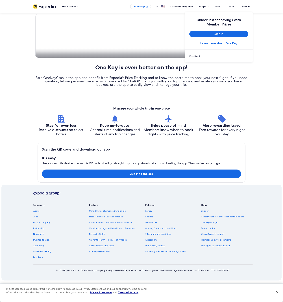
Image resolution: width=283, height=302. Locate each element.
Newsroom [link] (38, 253)
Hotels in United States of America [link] (106, 236)
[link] (219, 56)
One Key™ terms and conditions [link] (160, 247)
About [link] (36, 230)
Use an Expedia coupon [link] (212, 253)
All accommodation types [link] (101, 265)
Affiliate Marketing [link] (42, 270)
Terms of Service (128, 292)
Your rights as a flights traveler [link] (215, 265)
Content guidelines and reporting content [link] (165, 270)
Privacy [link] (148, 230)
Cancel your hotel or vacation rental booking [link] (222, 236)
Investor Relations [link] (41, 259)
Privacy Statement (101, 292)
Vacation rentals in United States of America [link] (110, 241)
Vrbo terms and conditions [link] (158, 253)
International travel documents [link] (216, 259)
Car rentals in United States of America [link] (108, 259)
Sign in (245, 6)
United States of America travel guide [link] (107, 230)
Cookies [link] (149, 236)
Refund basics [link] (208, 247)
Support (210, 6)
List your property (188, 6)
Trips (224, 6)
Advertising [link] (38, 265)
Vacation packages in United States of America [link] (111, 247)
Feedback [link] (38, 276)
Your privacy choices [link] (155, 265)
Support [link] (205, 230)
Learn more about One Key (218, 43)
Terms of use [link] (151, 241)
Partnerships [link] (39, 247)
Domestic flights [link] (97, 253)
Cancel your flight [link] (209, 241)
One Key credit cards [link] (99, 270)
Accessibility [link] (151, 259)
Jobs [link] (35, 236)
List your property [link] (41, 241)
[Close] (277, 292)
